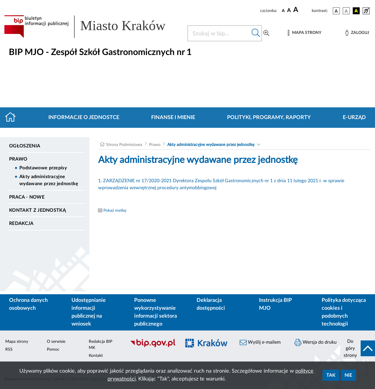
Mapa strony (16, 342)
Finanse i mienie (173, 117)
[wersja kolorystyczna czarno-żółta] (356, 10)
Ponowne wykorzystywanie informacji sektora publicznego (155, 312)
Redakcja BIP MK (100, 345)
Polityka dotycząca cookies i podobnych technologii (344, 312)
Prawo (18, 159)
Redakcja (21, 223)
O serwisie (56, 342)
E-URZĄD (354, 117)
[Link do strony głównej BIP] (92, 26)
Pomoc (53, 349)
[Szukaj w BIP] (219, 33)
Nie (348, 375)
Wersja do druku (315, 342)
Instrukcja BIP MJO (275, 304)
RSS (9, 349)
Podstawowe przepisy (43, 168)
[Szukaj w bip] (256, 33)
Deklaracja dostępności (211, 304)
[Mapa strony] (304, 33)
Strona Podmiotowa (124, 145)
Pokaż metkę (114, 211)
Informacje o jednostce (83, 117)
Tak (330, 375)
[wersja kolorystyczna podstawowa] (336, 10)
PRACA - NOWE (27, 197)
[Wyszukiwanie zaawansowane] (266, 33)
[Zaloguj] (357, 33)
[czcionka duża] (302, 10)
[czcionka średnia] (289, 11)
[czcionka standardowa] (283, 10)
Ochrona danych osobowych (28, 304)
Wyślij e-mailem (260, 342)
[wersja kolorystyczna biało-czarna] (346, 10)
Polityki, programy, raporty (269, 117)
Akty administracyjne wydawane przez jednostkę (49, 180)
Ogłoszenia (24, 146)
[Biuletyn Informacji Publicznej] (152, 346)
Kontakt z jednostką (37, 210)
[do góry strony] (357, 348)
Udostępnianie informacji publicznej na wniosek (88, 312)
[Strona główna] (12, 117)
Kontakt (96, 356)
